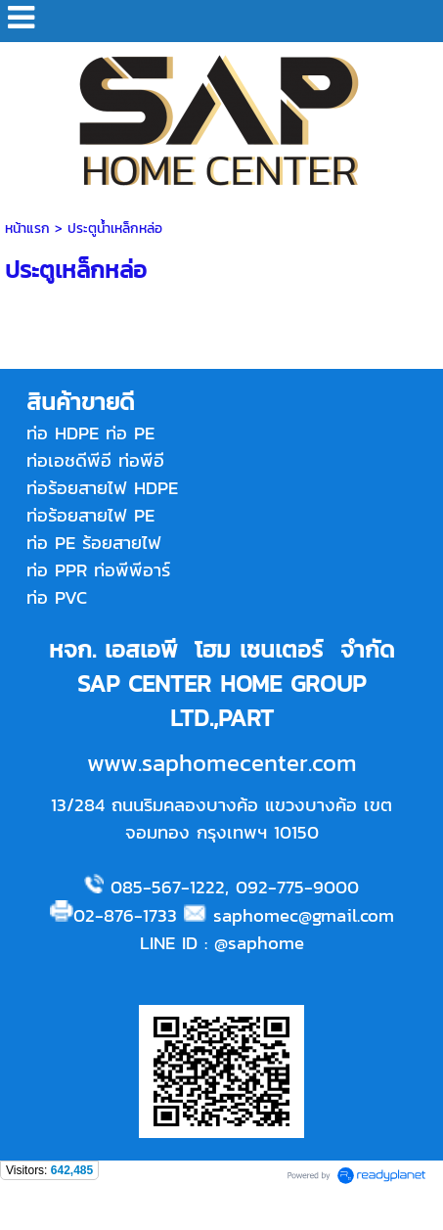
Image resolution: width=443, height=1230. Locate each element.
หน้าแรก (27, 228)
